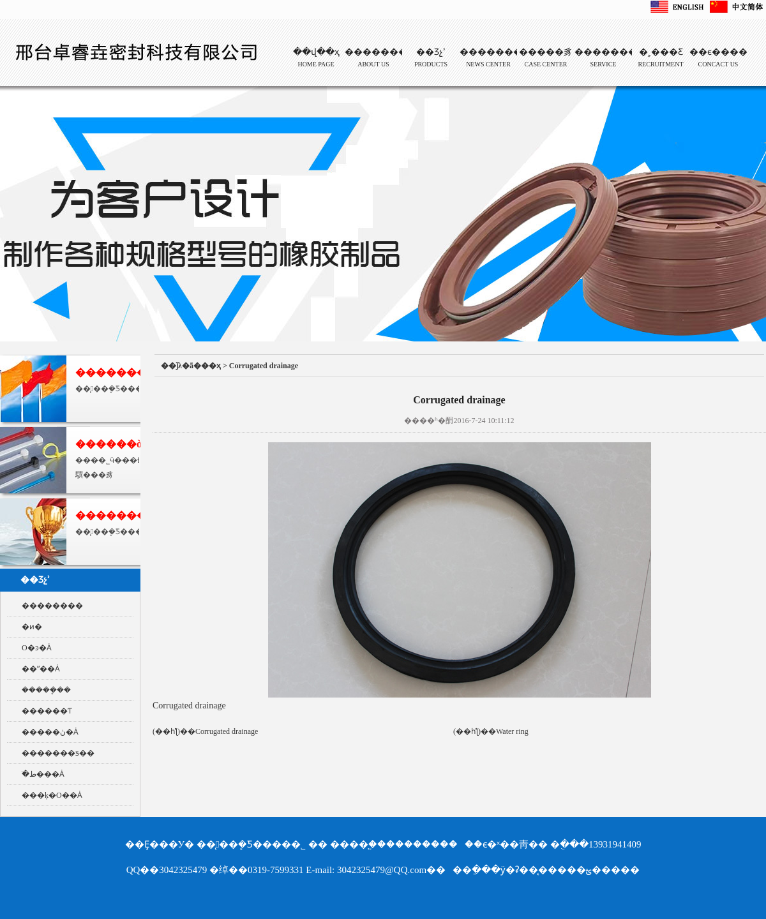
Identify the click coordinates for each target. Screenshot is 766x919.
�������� (52, 605)
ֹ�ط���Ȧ (43, 774)
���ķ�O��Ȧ (52, 795)
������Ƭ (47, 710)
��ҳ (211, 365)
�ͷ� (32, 626)
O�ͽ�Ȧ (37, 647)
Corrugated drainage (263, 365)
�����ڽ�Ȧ (50, 732)
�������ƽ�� (58, 753)
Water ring (512, 731)
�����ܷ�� (46, 689)
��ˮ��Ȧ (41, 668)
